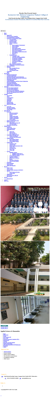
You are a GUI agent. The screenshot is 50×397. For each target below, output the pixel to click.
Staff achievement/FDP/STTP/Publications (12, 344)
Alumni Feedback (7, 351)
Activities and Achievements (15, 137)
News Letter (5, 338)
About (5, 34)
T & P (5, 105)
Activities (5, 341)
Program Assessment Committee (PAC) (11, 339)
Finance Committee (13, 42)
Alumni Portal (10, 178)
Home (4, 333)
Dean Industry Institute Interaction (19, 51)
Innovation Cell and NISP (12, 125)
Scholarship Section (11, 129)
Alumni (5, 177)
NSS (8, 130)
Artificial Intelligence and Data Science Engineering (17, 81)
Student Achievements (7, 343)
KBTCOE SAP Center (11, 104)
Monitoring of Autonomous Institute (17, 64)
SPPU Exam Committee (14, 157)
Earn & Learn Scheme (14, 161)
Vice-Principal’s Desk (14, 70)
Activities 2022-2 (4, 328)
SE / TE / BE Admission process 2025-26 (15, 92)
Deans (11, 44)
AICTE (8, 171)
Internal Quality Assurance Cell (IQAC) (15, 170)
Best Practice (9, 176)
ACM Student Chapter (14, 141)
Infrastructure (6, 340)
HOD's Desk (5, 334)
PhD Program (9, 93)
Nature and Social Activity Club (16, 145)
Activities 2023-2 (4, 327)
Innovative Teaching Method (9, 342)
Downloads (5, 345)
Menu (3, 30)
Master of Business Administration (14, 85)
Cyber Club (12, 150)
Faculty (4, 336)
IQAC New (6, 180)
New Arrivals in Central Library (10, 356)
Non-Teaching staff (7, 337)
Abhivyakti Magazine (11, 165)
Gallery (4, 347)
